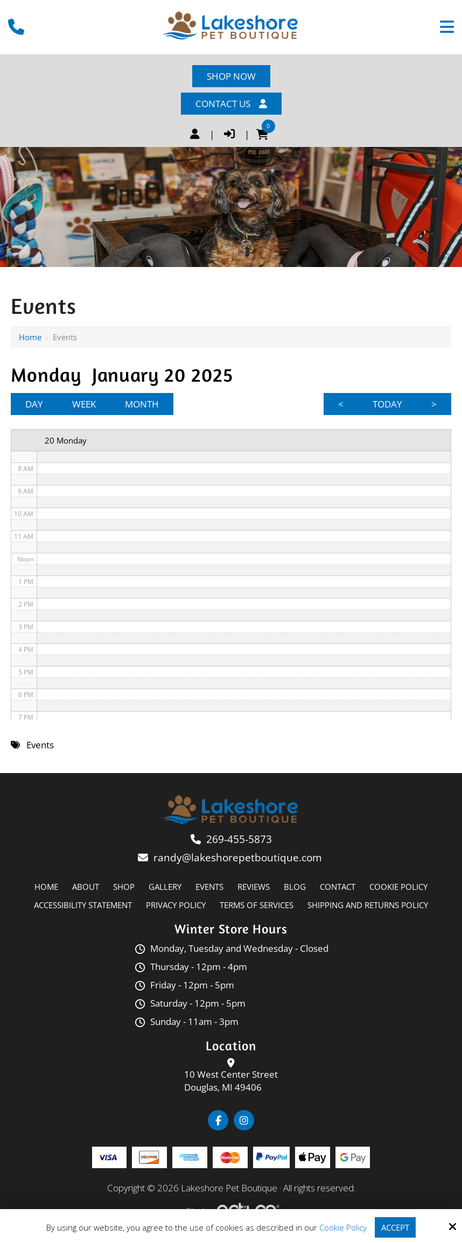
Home (30, 337)
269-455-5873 (239, 839)
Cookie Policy (343, 1227)
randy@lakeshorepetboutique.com (239, 858)
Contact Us (231, 103)
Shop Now (231, 76)
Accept (395, 1227)
